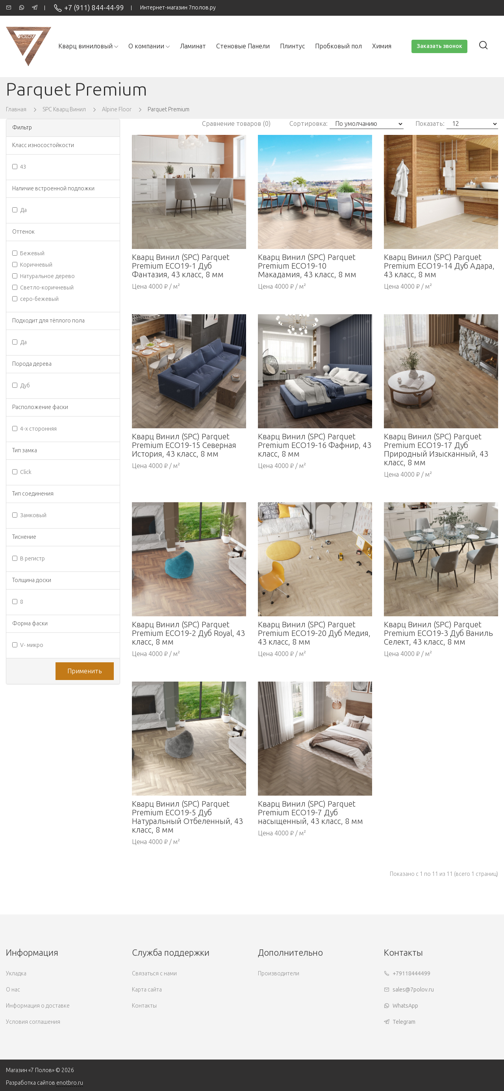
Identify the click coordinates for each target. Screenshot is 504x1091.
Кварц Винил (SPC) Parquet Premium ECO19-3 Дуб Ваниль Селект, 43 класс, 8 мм (438, 633)
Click (22, 472)
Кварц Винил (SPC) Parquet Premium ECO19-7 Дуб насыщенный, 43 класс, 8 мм (310, 812)
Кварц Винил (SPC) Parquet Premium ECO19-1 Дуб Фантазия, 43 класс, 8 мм (181, 265)
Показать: (430, 123)
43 (19, 167)
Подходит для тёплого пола (48, 320)
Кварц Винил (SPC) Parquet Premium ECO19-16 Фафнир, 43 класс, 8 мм (314, 445)
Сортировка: (308, 123)
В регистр (28, 558)
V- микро (27, 645)
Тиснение (24, 537)
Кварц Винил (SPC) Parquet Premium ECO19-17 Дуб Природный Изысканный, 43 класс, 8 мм (436, 449)
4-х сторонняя (34, 429)
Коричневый (32, 265)
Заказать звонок (439, 46)
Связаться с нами (154, 973)
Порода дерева (32, 364)
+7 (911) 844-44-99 (89, 8)
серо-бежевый (35, 299)
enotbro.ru (69, 1083)
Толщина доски (31, 580)
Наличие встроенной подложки (53, 188)
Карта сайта (147, 989)
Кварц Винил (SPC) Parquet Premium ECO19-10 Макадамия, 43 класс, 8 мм (307, 265)
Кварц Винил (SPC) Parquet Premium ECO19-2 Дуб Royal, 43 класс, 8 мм (188, 633)
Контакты (144, 1006)
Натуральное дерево (43, 276)
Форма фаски (30, 623)
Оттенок (23, 232)
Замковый (29, 515)
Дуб (21, 385)
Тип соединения (33, 493)
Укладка (16, 973)
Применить (84, 671)
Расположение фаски (40, 407)
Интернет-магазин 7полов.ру (178, 7)
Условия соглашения (33, 1022)
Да (19, 210)
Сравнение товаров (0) (236, 123)
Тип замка (24, 450)
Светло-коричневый (43, 287)
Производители (278, 973)
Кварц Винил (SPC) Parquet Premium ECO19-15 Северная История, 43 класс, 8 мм (184, 445)
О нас (13, 989)
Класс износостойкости (43, 145)
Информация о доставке (38, 1006)
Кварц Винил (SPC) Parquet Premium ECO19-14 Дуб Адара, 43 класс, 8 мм (439, 265)
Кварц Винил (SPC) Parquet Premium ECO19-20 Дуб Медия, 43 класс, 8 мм (314, 633)
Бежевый (28, 253)
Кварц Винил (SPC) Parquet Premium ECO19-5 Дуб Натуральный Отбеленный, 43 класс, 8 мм (187, 817)
